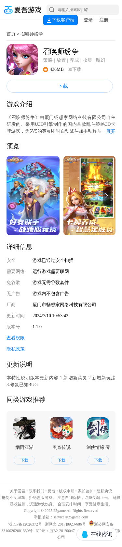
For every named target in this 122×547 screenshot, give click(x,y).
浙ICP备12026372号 (25, 524)
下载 (59, 86)
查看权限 (16, 337)
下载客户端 (61, 20)
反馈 (51, 491)
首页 (11, 34)
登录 (88, 20)
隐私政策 (16, 348)
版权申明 (67, 491)
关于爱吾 (17, 491)
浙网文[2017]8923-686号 (65, 524)
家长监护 (85, 491)
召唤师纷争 (31, 34)
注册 (103, 20)
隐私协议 (104, 491)
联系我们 (36, 491)
